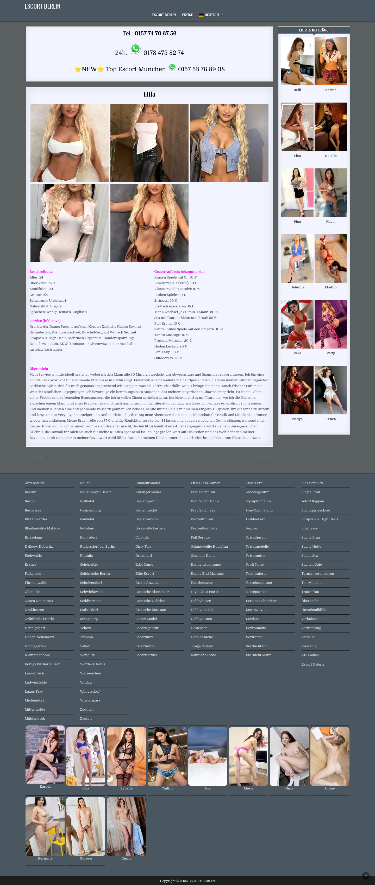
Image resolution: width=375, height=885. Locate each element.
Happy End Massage (207, 574)
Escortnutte (144, 646)
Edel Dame (144, 564)
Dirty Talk (143, 546)
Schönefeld (89, 564)
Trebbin (86, 637)
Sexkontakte (256, 628)
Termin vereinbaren (318, 574)
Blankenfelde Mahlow (42, 528)
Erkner (30, 564)
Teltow (85, 628)
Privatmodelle (257, 546)
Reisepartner (256, 592)
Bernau (31, 501)
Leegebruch (34, 673)
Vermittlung (311, 628)
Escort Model (146, 619)
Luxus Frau (34, 691)
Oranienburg (90, 510)
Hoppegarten (35, 646)
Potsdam (87, 528)
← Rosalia (34, 457)
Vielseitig (309, 646)
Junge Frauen (202, 646)
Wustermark (90, 700)
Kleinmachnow (37, 655)
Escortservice (146, 655)
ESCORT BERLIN (42, 5)
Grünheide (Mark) (39, 619)
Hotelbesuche (202, 637)
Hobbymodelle (203, 610)
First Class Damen (206, 483)
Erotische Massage (150, 610)
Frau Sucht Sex (203, 510)
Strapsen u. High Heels (320, 519)
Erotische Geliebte (150, 601)
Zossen (86, 718)
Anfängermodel (148, 492)
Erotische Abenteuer (152, 592)
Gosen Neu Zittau (39, 601)
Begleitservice (146, 519)
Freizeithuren (202, 519)
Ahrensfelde (35, 483)
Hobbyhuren (201, 601)
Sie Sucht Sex (312, 483)
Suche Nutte (311, 546)
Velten (85, 646)
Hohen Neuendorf (39, 637)
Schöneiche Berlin (95, 574)
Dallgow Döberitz (39, 546)
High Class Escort (205, 592)
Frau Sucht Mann (205, 501)
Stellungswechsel (316, 510)
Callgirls (142, 537)
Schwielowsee (91, 592)
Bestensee (33, 510)
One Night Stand (259, 510)
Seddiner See (91, 601)
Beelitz (30, 492)
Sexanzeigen (256, 610)
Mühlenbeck (35, 718)
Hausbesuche (202, 583)
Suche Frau (311, 537)
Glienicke (32, 592)
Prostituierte (256, 574)
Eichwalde (33, 556)
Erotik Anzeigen (148, 583)
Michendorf (34, 700)
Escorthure (144, 637)
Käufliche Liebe (203, 655)
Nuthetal (87, 501)
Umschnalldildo (315, 610)
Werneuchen (90, 673)
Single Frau (311, 492)
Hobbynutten (201, 619)
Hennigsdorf (35, 628)
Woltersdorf (90, 691)
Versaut (308, 637)
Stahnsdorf (89, 610)
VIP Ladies (310, 655)
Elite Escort (144, 574)
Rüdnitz (86, 556)
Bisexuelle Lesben (150, 528)
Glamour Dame (203, 556)
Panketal (87, 519)
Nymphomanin (258, 501)
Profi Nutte (255, 564)
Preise (187, 15)
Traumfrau (310, 592)
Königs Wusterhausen (42, 664)
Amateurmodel (147, 483)
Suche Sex (310, 556)
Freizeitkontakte (204, 528)
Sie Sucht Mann (259, 655)
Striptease (310, 528)
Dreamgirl (143, 556)
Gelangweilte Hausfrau (209, 546)
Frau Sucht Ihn (203, 492)
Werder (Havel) (92, 664)
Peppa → (265, 457)
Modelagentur (257, 492)
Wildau (86, 682)
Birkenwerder (36, 519)
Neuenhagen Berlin (96, 492)
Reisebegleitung (259, 583)
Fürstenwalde (36, 583)
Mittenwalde (35, 709)
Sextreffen (254, 637)
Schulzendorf (91, 583)
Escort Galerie (313, 664)
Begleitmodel (146, 510)
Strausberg (89, 619)
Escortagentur (147, 628)
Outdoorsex (255, 519)
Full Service (200, 537)
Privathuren (256, 537)
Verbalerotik (312, 619)
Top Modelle (312, 583)
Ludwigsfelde (36, 682)
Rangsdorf (88, 537)
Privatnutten (256, 556)
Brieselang (33, 537)
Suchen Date (312, 564)
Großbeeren (34, 610)
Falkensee (33, 574)
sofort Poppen (313, 501)
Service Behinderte (261, 601)
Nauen (85, 483)
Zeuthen (87, 709)
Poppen (252, 528)
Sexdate (252, 619)
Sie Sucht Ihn (257, 646)
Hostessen (199, 628)
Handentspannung (206, 564)
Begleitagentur (147, 501)
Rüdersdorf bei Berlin (97, 546)
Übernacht (310, 601)
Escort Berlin (164, 15)
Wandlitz (87, 655)
